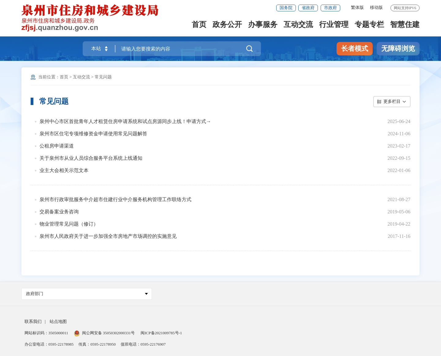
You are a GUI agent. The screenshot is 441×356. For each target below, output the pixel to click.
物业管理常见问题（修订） (69, 224)
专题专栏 (369, 24)
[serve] (90, 17)
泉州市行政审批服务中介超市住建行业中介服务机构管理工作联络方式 (115, 199)
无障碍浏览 (398, 48)
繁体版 (357, 7)
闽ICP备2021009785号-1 (161, 333)
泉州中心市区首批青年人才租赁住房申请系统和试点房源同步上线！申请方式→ (125, 121)
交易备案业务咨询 (59, 211)
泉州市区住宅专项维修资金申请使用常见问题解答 (93, 133)
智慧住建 (405, 24)
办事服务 (262, 24)
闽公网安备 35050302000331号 (104, 333)
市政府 (330, 8)
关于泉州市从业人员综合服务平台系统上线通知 (91, 158)
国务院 (286, 8)
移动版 (376, 7)
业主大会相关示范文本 (64, 170)
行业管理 (334, 24)
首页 (199, 24)
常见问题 (103, 77)
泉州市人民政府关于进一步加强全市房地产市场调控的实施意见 (108, 236)
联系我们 (33, 321)
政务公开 (227, 24)
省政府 (308, 8)
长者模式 (354, 48)
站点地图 (58, 321)
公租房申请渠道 (57, 145)
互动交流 (298, 24)
